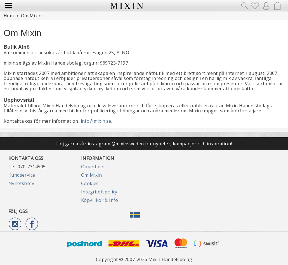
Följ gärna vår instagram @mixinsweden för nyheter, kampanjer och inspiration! (144, 144)
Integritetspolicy (99, 192)
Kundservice (21, 175)
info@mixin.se (96, 121)
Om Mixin (91, 175)
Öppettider (93, 167)
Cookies (90, 183)
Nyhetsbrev (21, 183)
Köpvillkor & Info (99, 200)
